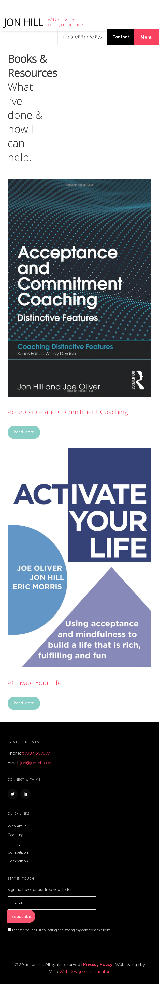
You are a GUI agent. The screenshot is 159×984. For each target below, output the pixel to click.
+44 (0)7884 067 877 (82, 36)
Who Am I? (17, 826)
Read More (24, 432)
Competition (18, 852)
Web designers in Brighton (84, 971)
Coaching (15, 835)
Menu (147, 37)
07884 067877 (36, 753)
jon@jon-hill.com (36, 762)
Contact (120, 36)
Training (14, 843)
